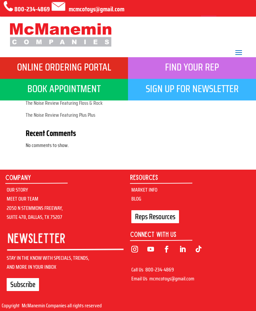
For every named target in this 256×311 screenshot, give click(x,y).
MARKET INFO (144, 190)
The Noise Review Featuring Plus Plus (60, 115)
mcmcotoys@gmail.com (171, 278)
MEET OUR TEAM (22, 199)
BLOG (136, 199)
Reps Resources (155, 217)
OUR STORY (17, 190)
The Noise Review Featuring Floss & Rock (64, 103)
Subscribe (22, 284)
